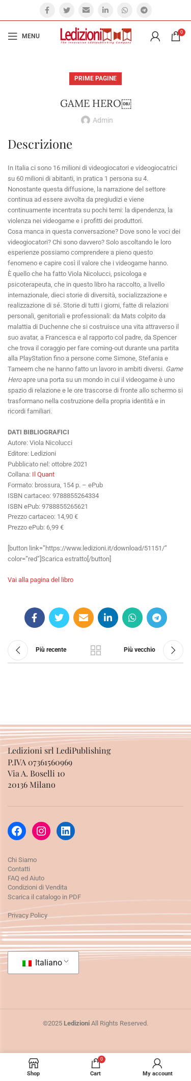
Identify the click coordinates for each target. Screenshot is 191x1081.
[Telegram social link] (144, 10)
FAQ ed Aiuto (26, 878)
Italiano (42, 962)
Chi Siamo (22, 860)
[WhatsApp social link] (124, 10)
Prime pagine (95, 78)
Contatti (19, 869)
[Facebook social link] (47, 10)
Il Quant (43, 474)
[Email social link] (86, 10)
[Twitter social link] (66, 10)
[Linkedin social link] (105, 10)
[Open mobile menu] (24, 36)
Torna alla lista (96, 650)
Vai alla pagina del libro (40, 580)
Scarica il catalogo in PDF (44, 897)
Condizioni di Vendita (37, 887)
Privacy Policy (27, 915)
